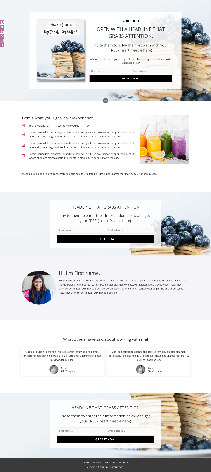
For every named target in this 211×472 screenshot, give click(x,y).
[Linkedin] (2, 31)
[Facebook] (2, 22)
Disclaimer (123, 462)
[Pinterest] (2, 36)
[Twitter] (2, 26)
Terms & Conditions (92, 462)
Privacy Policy (110, 462)
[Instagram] (2, 40)
